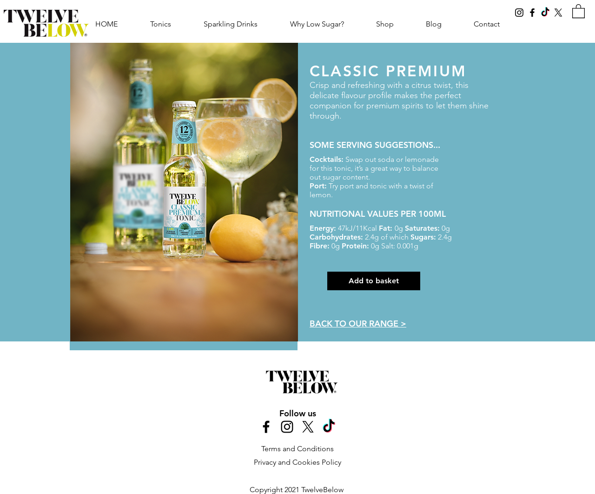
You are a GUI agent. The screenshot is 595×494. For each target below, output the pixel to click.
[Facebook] (532, 12)
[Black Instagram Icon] (287, 427)
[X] (558, 12)
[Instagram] (519, 12)
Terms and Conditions (297, 448)
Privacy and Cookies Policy (297, 462)
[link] (578, 10)
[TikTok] (545, 12)
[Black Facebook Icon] (266, 427)
